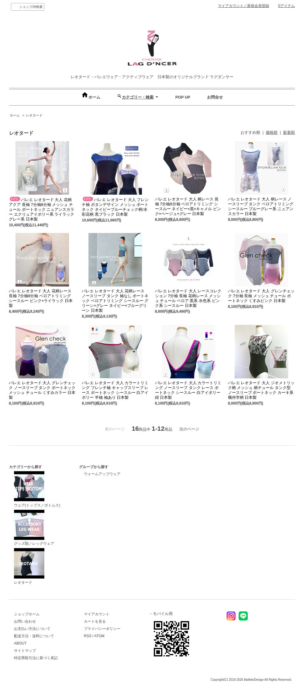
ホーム (90, 97)
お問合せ (215, 97)
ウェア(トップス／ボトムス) (37, 489)
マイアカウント (96, 614)
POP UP (182, 97)
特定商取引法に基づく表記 (36, 658)
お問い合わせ (25, 621)
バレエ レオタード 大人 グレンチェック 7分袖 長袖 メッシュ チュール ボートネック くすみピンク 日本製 (261, 296)
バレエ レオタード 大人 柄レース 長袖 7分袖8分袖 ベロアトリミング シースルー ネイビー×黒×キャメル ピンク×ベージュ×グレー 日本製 (188, 206)
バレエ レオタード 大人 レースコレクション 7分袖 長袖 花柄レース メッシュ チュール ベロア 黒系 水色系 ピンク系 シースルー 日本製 (188, 298)
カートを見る (95, 621)
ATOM (99, 636)
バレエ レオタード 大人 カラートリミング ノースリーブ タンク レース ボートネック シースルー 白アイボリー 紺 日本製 (188, 390)
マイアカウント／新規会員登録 (243, 6)
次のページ (189, 429)
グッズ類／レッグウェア (34, 528)
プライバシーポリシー (102, 629)
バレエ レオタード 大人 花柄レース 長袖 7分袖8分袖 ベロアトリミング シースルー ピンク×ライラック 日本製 (41, 298)
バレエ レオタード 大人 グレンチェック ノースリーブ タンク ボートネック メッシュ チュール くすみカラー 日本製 (42, 390)
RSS (88, 636)
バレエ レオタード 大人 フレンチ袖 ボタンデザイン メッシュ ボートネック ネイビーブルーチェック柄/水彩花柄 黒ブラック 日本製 (115, 207)
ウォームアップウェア (102, 474)
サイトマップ (25, 650)
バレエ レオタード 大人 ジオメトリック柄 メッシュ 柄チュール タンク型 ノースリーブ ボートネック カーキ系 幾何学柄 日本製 (261, 390)
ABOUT (20, 643)
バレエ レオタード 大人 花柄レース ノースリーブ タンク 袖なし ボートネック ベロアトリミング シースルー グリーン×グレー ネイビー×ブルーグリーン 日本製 (115, 301)
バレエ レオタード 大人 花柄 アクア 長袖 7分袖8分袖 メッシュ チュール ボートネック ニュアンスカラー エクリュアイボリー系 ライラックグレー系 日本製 (41, 209)
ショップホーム (27, 614)
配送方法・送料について (34, 636)
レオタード (34, 115)
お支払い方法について (32, 629)
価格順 (272, 132)
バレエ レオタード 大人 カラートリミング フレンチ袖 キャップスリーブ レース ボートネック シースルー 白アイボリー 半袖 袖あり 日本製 (115, 390)
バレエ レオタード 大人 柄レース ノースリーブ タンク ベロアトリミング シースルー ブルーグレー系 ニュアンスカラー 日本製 (260, 206)
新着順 (289, 132)
